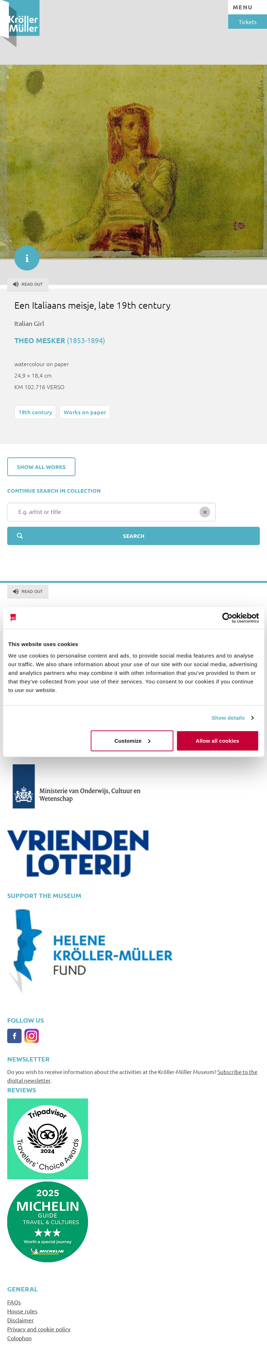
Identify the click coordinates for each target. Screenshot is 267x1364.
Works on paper (85, 412)
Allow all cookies (217, 740)
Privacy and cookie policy (38, 1328)
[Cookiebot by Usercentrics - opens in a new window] (227, 618)
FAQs (14, 1301)
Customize (132, 740)
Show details (228, 718)
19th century (35, 412)
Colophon (19, 1337)
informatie (23, 254)
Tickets (248, 21)
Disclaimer (20, 1319)
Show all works (41, 466)
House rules (22, 1310)
